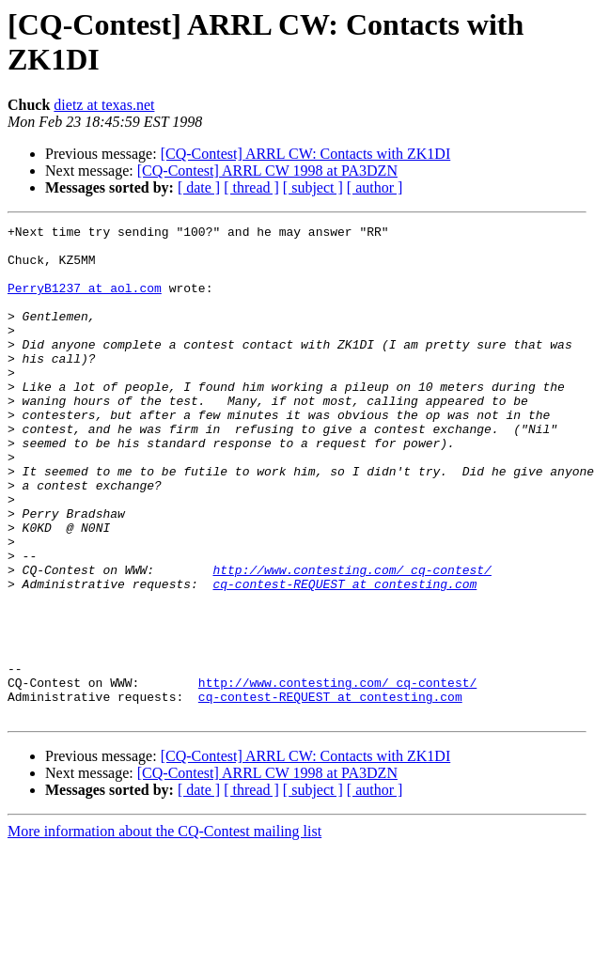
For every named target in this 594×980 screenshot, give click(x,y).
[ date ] (199, 187)
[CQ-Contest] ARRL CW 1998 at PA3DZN (267, 171)
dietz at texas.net (104, 105)
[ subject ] (313, 187)
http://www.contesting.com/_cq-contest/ (351, 639)
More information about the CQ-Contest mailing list (164, 930)
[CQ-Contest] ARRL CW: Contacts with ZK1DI (306, 154)
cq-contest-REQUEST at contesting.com (344, 656)
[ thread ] (251, 187)
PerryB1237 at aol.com (85, 301)
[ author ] (375, 187)
